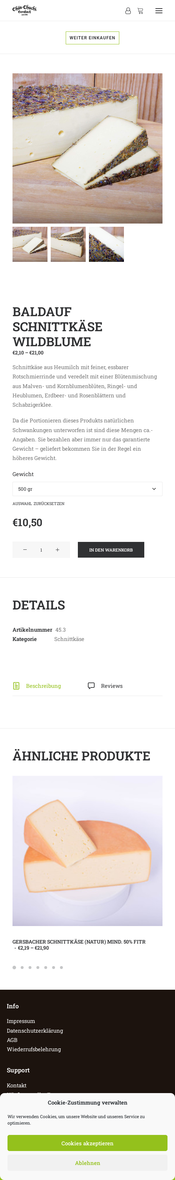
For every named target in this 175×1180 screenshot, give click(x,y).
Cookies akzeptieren (87, 1143)
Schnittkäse (69, 638)
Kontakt (16, 1085)
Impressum (21, 1020)
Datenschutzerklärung (35, 1030)
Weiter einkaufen (93, 37)
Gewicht (23, 474)
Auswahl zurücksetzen (38, 502)
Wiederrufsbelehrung (34, 1049)
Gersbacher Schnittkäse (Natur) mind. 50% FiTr (79, 944)
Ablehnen (87, 1162)
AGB (12, 1039)
